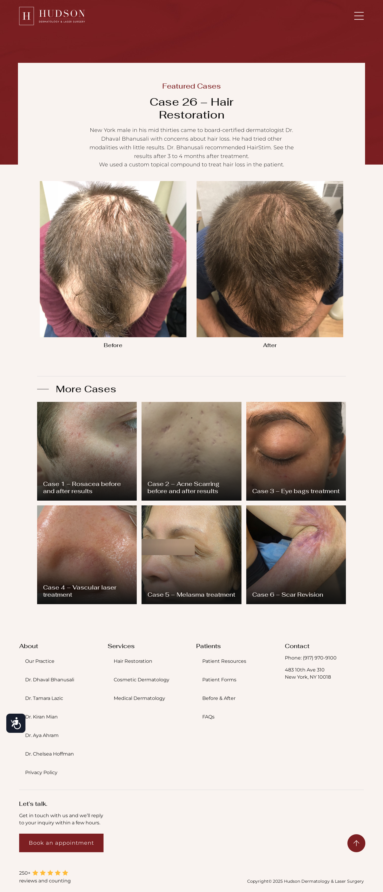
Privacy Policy (41, 772)
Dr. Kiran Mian (41, 717)
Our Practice (39, 661)
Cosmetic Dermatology (141, 680)
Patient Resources (224, 661)
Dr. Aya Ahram (42, 735)
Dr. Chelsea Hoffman (49, 754)
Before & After (218, 698)
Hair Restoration (133, 661)
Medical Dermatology (139, 698)
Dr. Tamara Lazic (44, 698)
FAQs (208, 717)
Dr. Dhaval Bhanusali (49, 680)
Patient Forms (219, 680)
